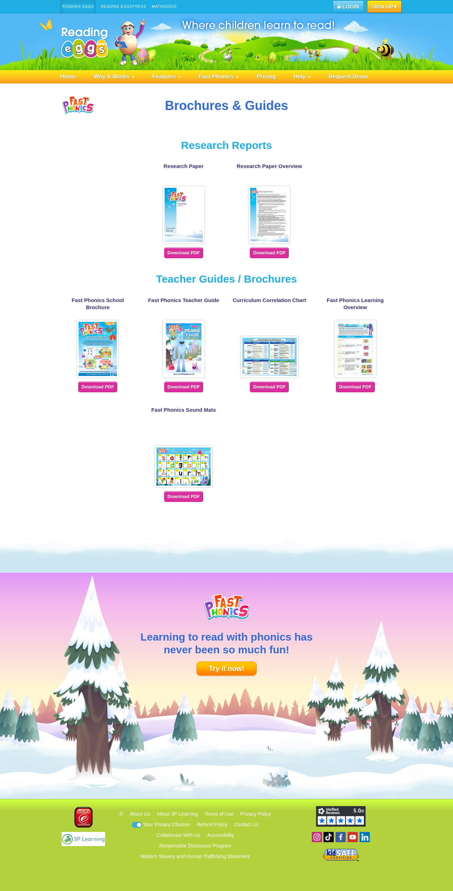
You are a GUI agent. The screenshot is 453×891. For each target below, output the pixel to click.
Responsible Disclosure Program (195, 846)
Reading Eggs (78, 6)
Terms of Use (219, 814)
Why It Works (113, 77)
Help (302, 77)
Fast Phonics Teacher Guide (183, 300)
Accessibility (220, 835)
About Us (140, 814)
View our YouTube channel (353, 837)
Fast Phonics (219, 77)
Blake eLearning (83, 817)
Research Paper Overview (269, 166)
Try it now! (226, 668)
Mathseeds (164, 6)
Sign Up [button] (384, 7)
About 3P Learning (177, 814)
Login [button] (348, 7)
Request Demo (348, 77)
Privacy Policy (255, 814)
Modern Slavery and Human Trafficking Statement (195, 856)
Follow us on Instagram (317, 837)
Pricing (266, 77)
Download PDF (183, 252)
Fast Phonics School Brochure (97, 303)
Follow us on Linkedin (365, 837)
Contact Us (246, 824)
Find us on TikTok (328, 837)
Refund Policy (212, 824)
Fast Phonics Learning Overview (355, 303)
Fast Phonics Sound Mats (183, 410)
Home (68, 77)
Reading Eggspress (123, 6)
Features (166, 77)
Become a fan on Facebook (341, 837)
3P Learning (83, 839)
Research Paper (183, 166)
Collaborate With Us (178, 835)
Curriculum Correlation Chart (269, 300)
